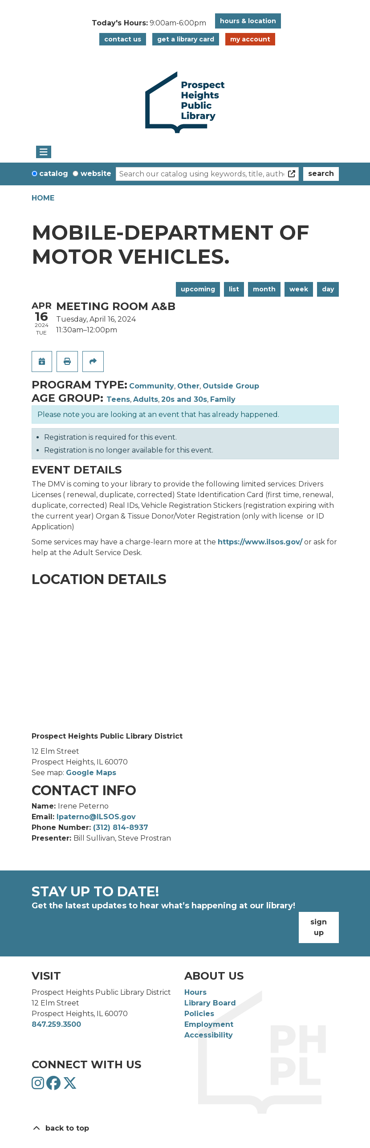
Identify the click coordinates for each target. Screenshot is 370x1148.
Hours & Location (248, 21)
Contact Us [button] (122, 39)
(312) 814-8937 (120, 827)
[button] (149, 23)
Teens (118, 399)
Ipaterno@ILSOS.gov (96, 817)
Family (223, 399)
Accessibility (208, 1035)
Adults (145, 399)
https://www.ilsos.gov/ (260, 542)
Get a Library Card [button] (185, 39)
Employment (208, 1024)
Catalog (53, 173)
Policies (199, 1013)
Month (264, 289)
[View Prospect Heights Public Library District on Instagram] (39, 1086)
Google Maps (91, 772)
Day (328, 289)
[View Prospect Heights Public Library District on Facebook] (54, 1086)
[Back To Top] (185, 1128)
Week (298, 289)
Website (96, 173)
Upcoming (198, 289)
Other (188, 386)
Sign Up (318, 927)
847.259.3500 (56, 1024)
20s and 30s (184, 399)
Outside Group (231, 386)
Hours (195, 992)
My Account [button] (250, 39)
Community (151, 386)
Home (43, 198)
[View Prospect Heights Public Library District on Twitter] (70, 1086)
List (234, 289)
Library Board (210, 1003)
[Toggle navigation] (44, 152)
